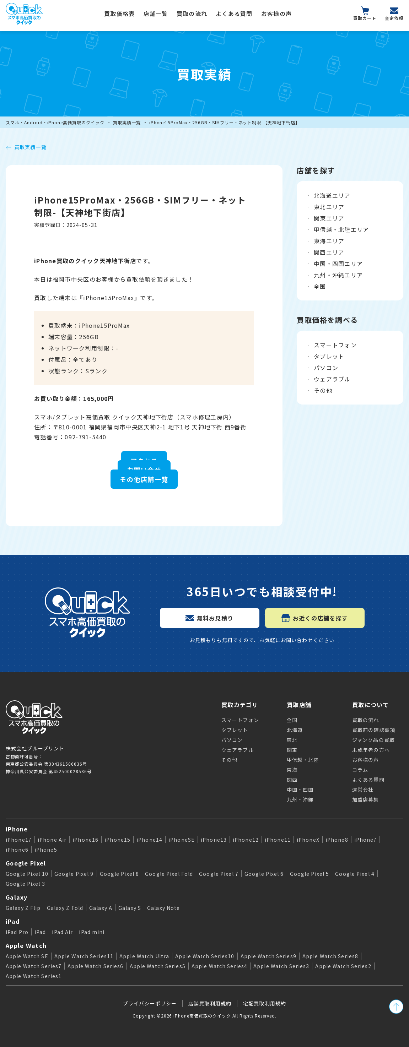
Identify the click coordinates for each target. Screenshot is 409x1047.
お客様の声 (276, 13)
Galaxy (17, 897)
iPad (13, 921)
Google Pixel (26, 863)
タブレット (329, 356)
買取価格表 (119, 13)
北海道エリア (332, 195)
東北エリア (329, 206)
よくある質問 (234, 13)
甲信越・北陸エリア (341, 229)
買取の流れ (192, 13)
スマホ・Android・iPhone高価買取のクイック (55, 122)
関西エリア (329, 252)
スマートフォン (335, 345)
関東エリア (329, 218)
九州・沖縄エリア (338, 275)
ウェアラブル (332, 379)
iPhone (17, 829)
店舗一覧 (156, 13)
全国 (320, 286)
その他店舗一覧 (144, 479)
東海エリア (329, 241)
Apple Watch (26, 945)
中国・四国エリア (338, 263)
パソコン (326, 367)
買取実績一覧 (127, 122)
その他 (323, 390)
